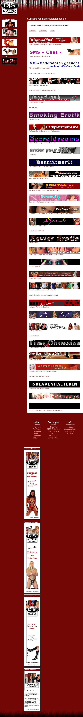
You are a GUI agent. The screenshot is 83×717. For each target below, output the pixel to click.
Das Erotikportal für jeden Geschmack (42, 73)
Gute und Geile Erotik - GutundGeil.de (42, 90)
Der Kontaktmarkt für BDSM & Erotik (41, 166)
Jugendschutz (70, 429)
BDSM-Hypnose (34, 266)
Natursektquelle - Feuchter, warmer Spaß (43, 295)
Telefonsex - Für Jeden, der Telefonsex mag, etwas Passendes (51, 214)
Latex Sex (32, 155)
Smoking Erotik (34, 119)
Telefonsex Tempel (35, 278)
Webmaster (70, 431)
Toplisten (43, 30)
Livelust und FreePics (36, 231)
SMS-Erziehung (53, 429)
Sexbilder (32, 319)
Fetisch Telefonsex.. (33, 665)
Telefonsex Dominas (37, 430)
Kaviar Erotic (33, 243)
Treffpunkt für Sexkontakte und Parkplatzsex (44, 131)
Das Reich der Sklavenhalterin (39, 388)
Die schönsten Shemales (37, 225)
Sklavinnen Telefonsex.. (32, 591)
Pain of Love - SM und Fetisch (39, 376)
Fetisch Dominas (37, 434)
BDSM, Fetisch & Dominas (38, 85)
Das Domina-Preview (31, 691)
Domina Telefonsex (35, 330)
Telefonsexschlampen (36, 102)
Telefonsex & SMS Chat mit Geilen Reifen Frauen (46, 254)
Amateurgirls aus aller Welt (38, 178)
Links (52, 30)
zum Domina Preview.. (33, 709)
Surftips (70, 433)
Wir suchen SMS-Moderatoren (39, 68)
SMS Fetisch (53, 431)
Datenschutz (70, 425)
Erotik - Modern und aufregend (39, 56)
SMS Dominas (53, 438)
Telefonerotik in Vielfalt (37, 348)
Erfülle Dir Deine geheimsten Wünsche (42, 143)
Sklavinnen (37, 438)
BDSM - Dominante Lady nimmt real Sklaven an (54, 409)
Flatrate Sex (33, 107)
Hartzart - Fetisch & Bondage (39, 307)
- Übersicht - (74, 3)
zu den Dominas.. (34, 517)
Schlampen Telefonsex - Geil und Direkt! (43, 371)
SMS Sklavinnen (53, 434)
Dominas (32, 30)
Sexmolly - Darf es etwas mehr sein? (41, 202)
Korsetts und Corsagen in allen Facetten (43, 290)
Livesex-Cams (34, 336)
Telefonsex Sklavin (35, 359)
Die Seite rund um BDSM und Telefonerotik (44, 190)
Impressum (70, 427)
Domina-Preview (53, 426)
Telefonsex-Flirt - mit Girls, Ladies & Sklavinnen (45, 44)
